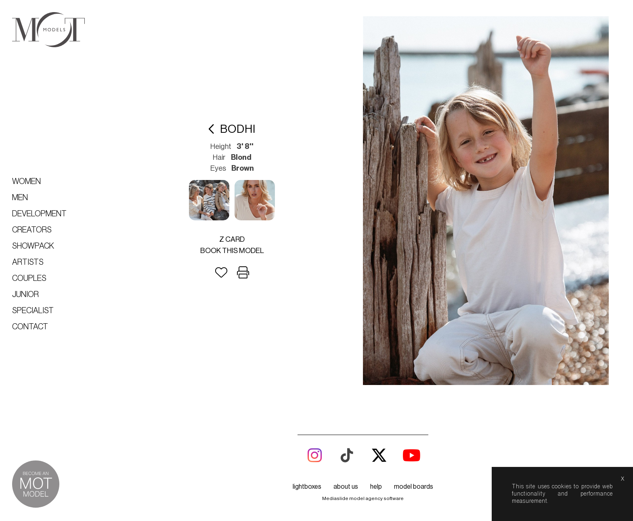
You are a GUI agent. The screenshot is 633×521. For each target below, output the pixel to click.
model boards (413, 486)
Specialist (33, 311)
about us (345, 486)
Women (26, 182)
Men (20, 198)
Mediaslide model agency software (363, 498)
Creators (32, 230)
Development (39, 214)
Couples (29, 278)
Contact (30, 327)
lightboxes (307, 486)
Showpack (33, 246)
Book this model (232, 250)
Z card (232, 239)
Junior (25, 295)
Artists (28, 262)
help (376, 486)
